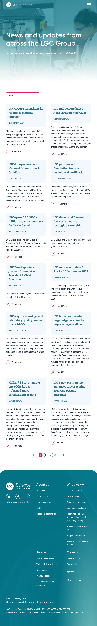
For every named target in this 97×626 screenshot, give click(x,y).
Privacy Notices (43, 576)
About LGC (41, 490)
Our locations (42, 496)
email (47, 53)
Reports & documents (46, 514)
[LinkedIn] (8, 496)
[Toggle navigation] (89, 4)
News (70, 572)
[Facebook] (17, 496)
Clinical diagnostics (75, 490)
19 (56, 455)
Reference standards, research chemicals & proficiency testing (76, 517)
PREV (34, 455)
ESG (38, 508)
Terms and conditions (45, 558)
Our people (72, 564)
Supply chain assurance (77, 535)
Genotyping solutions (76, 508)
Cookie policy (42, 570)
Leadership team (43, 502)
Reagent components (76, 502)
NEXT (63, 455)
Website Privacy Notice (46, 564)
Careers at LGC (74, 558)
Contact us (74, 580)
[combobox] (22, 95)
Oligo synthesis (73, 496)
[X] (27, 496)
